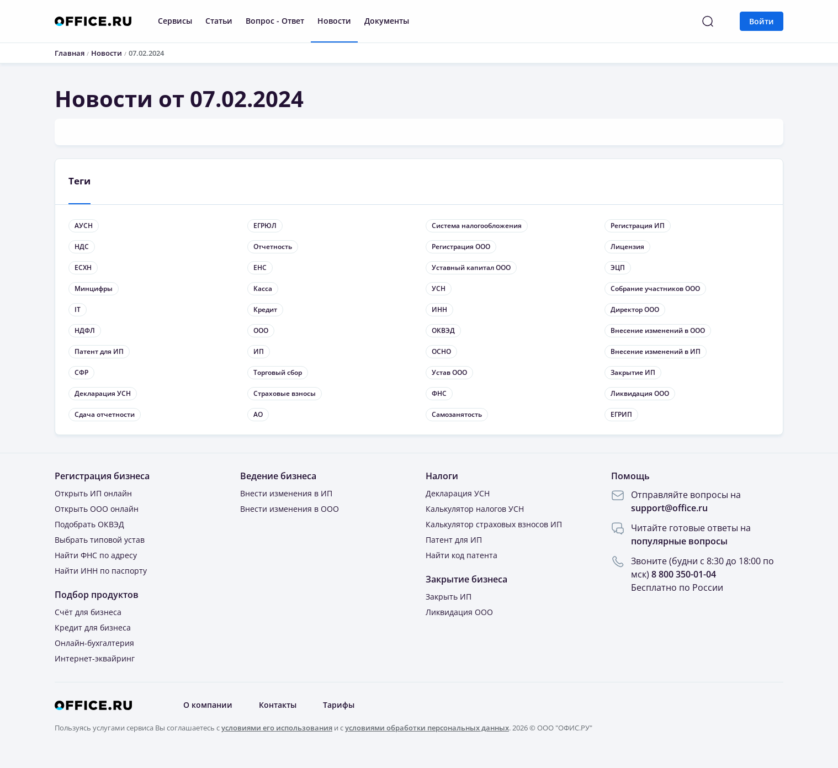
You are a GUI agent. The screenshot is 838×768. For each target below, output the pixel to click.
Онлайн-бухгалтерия (94, 643)
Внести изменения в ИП (286, 493)
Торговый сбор (277, 372)
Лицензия (627, 246)
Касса (262, 288)
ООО (260, 330)
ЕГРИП (621, 414)
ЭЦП (618, 267)
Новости (334, 20)
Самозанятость (457, 414)
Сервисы (175, 20)
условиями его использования (276, 728)
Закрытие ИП (633, 372)
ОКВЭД (443, 330)
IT (78, 309)
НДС (82, 246)
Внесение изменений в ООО (658, 330)
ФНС (439, 393)
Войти (761, 21)
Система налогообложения (477, 225)
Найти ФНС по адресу (96, 555)
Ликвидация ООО (640, 393)
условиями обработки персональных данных (427, 728)
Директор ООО (635, 309)
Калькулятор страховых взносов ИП (494, 524)
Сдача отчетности (105, 414)
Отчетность (272, 246)
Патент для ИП (99, 351)
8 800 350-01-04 (683, 574)
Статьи (218, 20)
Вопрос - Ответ (275, 20)
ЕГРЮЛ (265, 225)
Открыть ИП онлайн (93, 493)
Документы (386, 20)
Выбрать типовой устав (100, 539)
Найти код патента (461, 555)
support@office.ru (669, 508)
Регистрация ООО (461, 246)
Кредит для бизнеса (93, 627)
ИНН (439, 309)
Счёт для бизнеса (88, 612)
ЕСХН (83, 267)
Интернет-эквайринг (95, 658)
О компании (207, 705)
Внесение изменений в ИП (656, 351)
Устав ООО (449, 372)
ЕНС (260, 267)
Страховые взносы (284, 393)
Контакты (277, 705)
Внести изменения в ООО (289, 509)
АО (258, 414)
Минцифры (94, 288)
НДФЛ (85, 330)
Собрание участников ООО (655, 288)
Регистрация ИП (638, 225)
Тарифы (338, 705)
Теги (79, 180)
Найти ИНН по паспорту (101, 570)
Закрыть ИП (448, 596)
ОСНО (441, 351)
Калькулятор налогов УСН (475, 509)
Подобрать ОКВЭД (89, 524)
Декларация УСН (103, 393)
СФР (81, 372)
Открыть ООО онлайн (97, 509)
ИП (258, 351)
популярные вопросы (679, 541)
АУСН (84, 225)
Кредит (265, 309)
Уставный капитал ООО (471, 267)
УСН (438, 288)
